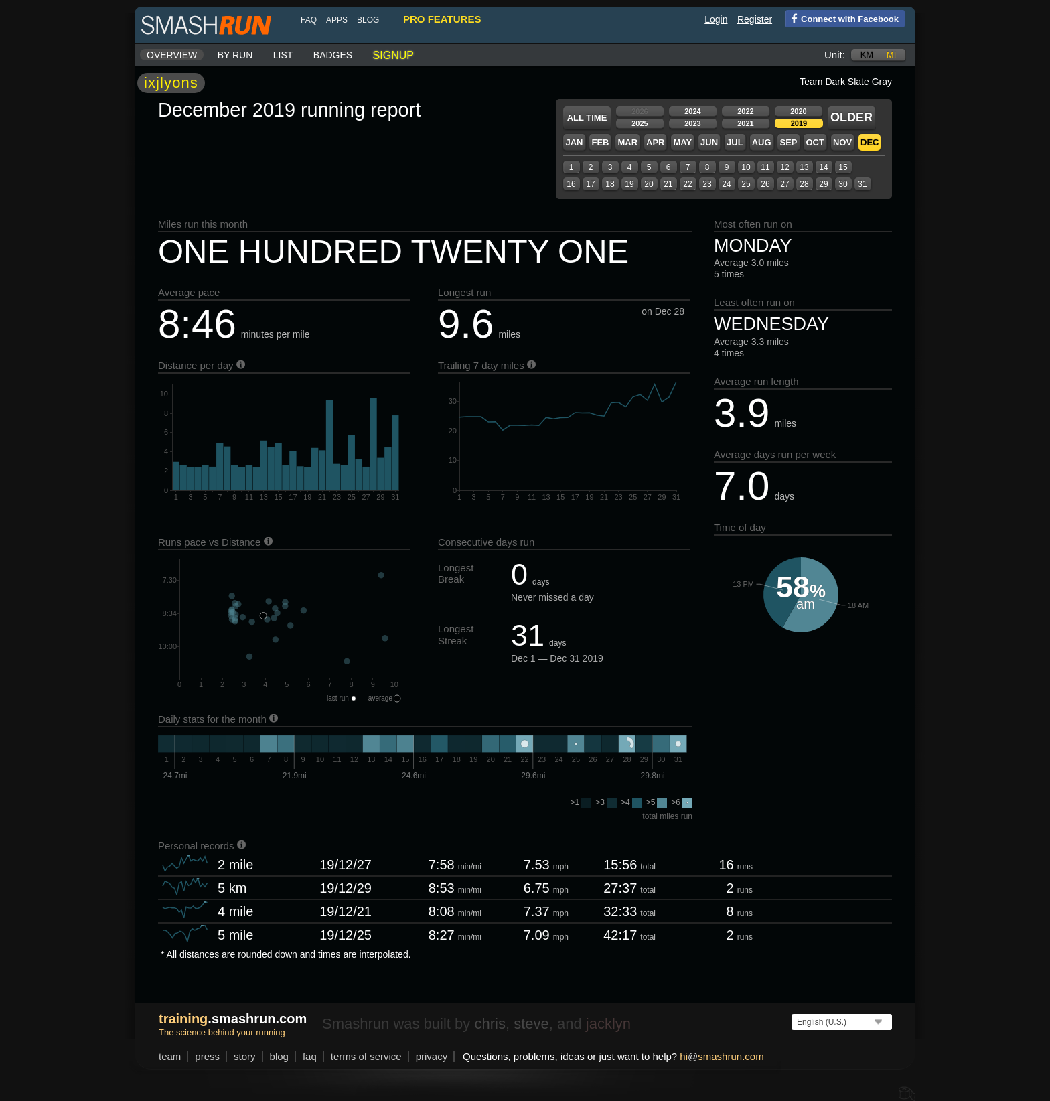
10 (745, 167)
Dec (869, 142)
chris (489, 1023)
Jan (574, 142)
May (682, 142)
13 (804, 167)
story (245, 1056)
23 (706, 184)
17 (590, 184)
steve (531, 1023)
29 (823, 184)
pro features (442, 19)
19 (629, 184)
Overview (172, 55)
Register (754, 19)
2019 (799, 123)
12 (784, 167)
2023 (692, 123)
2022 (745, 111)
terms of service (366, 1056)
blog (368, 20)
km (867, 55)
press (207, 1056)
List (283, 55)
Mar (627, 142)
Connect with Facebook (842, 18)
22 (687, 184)
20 (648, 184)
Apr (655, 142)
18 (609, 184)
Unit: (834, 54)
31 (862, 184)
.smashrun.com (233, 1018)
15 (842, 167)
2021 (745, 123)
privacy (432, 1056)
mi (891, 55)
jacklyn (608, 1023)
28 (804, 184)
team (170, 1056)
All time (587, 118)
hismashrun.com (721, 1056)
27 (784, 184)
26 (765, 184)
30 (842, 184)
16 (571, 184)
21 (668, 184)
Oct (815, 142)
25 (745, 184)
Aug (761, 142)
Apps (337, 20)
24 (726, 184)
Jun (709, 142)
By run (235, 55)
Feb (600, 142)
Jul (735, 142)
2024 (692, 111)
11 (765, 167)
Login (715, 19)
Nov (842, 142)
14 (823, 167)
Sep (788, 142)
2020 (798, 111)
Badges (332, 55)
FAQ (309, 20)
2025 (639, 123)
